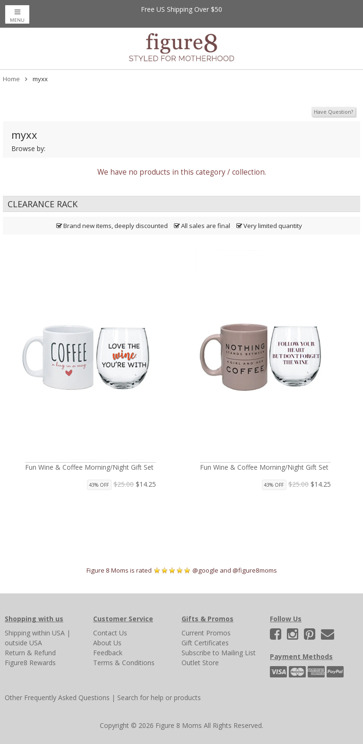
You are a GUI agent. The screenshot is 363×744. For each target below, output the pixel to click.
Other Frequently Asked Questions (57, 697)
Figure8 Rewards (30, 662)
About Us (107, 642)
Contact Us (110, 632)
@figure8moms (255, 570)
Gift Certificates (205, 642)
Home (11, 79)
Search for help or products (159, 697)
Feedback (107, 652)
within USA (48, 632)
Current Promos (206, 632)
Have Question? (333, 111)
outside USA (23, 642)
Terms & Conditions (124, 662)
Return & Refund (30, 652)
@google (205, 570)
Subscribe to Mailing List (219, 652)
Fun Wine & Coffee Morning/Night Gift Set (89, 467)
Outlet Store (200, 662)
